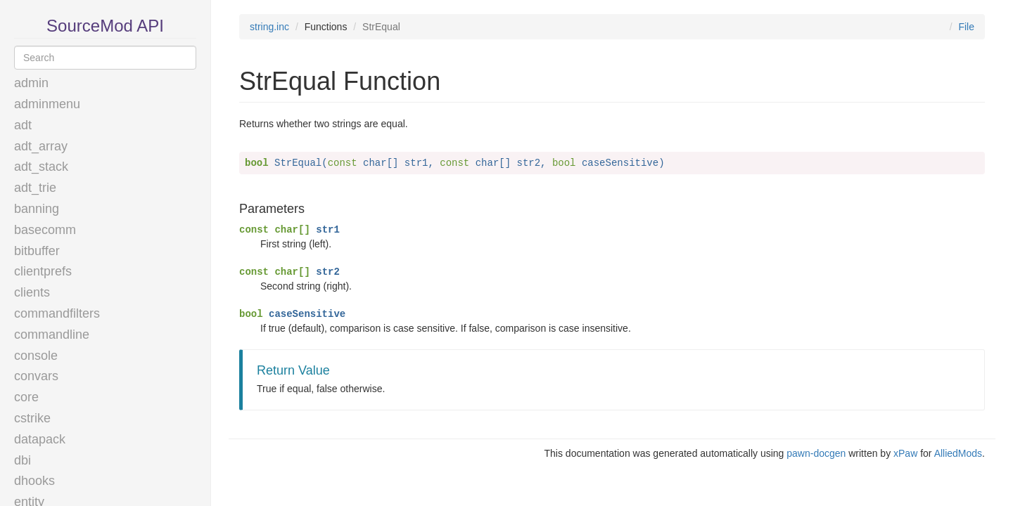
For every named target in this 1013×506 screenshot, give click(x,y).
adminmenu (47, 104)
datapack (39, 439)
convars (36, 376)
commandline (51, 334)
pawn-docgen (816, 453)
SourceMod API (105, 25)
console (36, 356)
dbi (22, 460)
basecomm (45, 230)
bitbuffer (37, 251)
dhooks (34, 481)
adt (23, 125)
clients (32, 292)
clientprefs (43, 271)
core (26, 397)
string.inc (269, 26)
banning (36, 209)
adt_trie (35, 188)
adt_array (41, 146)
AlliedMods (958, 453)
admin (31, 83)
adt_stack (41, 167)
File (966, 26)
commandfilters (57, 313)
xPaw (905, 453)
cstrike (32, 418)
